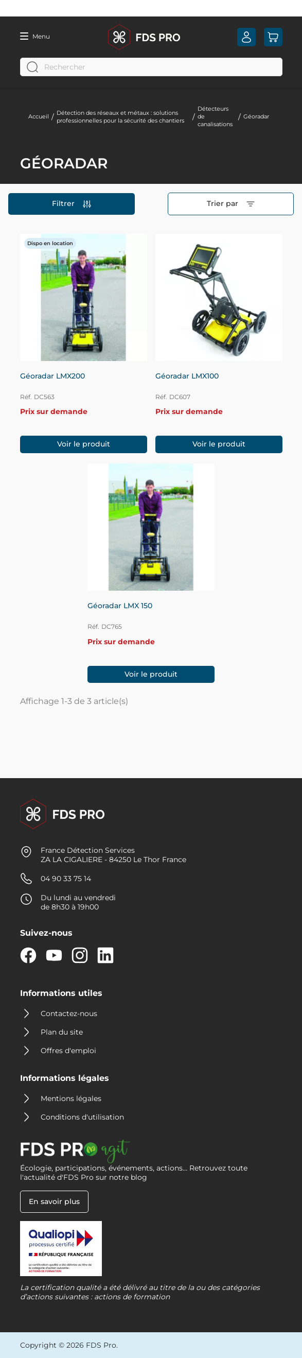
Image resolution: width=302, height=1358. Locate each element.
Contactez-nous (69, 1013)
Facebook (28, 955)
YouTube (54, 955)
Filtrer (71, 203)
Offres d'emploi (68, 1050)
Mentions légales (71, 1098)
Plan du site (62, 1032)
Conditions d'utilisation (82, 1117)
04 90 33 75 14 (66, 878)
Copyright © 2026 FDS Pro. (69, 1345)
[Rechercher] (151, 67)
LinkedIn (105, 955)
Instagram (80, 955)
